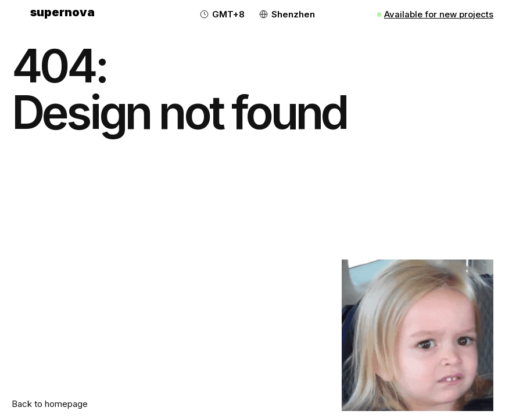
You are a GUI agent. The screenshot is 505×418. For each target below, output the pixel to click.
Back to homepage (50, 404)
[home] (62, 14)
